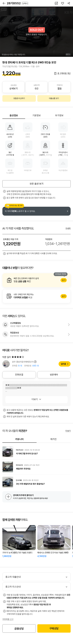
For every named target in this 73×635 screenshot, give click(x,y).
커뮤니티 (19, 439)
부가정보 (59, 115)
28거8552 (18, 3)
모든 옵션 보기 (36, 183)
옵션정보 (14, 115)
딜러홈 (63, 364)
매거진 (53, 439)
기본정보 (36, 115)
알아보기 (36, 280)
